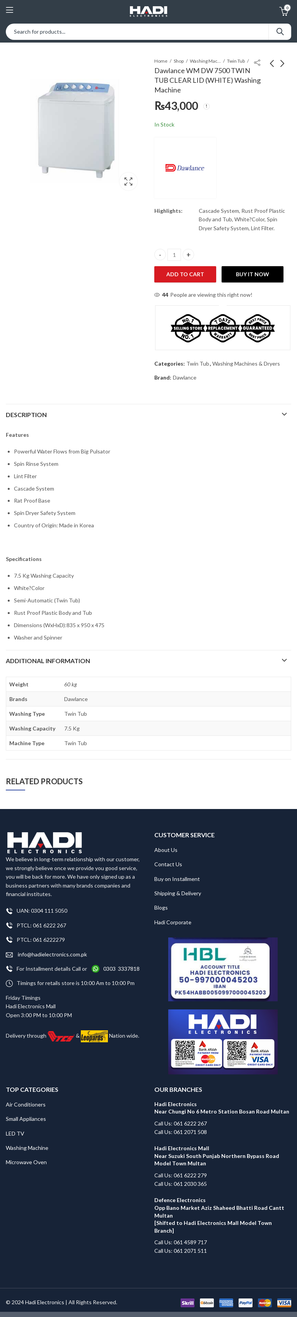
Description (26, 414)
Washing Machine (27, 1147)
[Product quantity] (174, 255)
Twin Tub (236, 61)
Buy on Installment (177, 879)
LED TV (15, 1133)
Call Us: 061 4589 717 (180, 1242)
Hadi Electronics (44, 1302)
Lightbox (128, 181)
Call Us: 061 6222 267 (180, 1123)
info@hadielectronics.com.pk (46, 954)
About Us (166, 850)
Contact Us (168, 864)
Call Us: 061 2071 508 (180, 1132)
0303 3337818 (121, 968)
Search (280, 32)
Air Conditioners (26, 1104)
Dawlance (184, 377)
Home (160, 61)
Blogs (161, 907)
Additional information (48, 660)
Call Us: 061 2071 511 (180, 1250)
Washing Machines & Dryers (205, 61)
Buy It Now (252, 274)
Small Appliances (26, 1118)
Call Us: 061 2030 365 (180, 1183)
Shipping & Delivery (177, 893)
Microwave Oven (26, 1162)
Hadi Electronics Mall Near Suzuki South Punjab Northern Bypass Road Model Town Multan (216, 1155)
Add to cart (185, 274)
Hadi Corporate (172, 922)
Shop (179, 61)
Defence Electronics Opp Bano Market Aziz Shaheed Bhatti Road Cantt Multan (219, 1207)
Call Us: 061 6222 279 (180, 1175)
